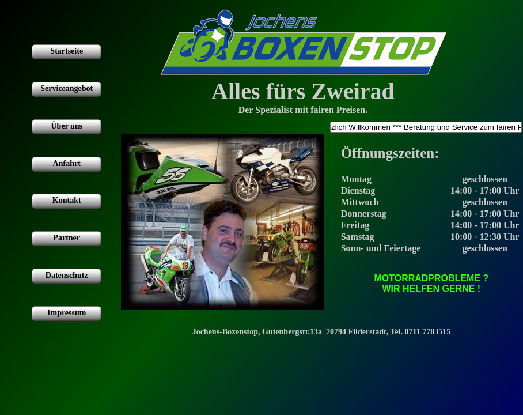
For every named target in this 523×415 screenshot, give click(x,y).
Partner (66, 237)
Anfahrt (67, 163)
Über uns (66, 126)
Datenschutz (67, 275)
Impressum (66, 312)
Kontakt (66, 200)
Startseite (66, 51)
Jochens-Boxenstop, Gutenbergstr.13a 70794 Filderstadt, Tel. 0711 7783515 (321, 331)
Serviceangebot (66, 88)
